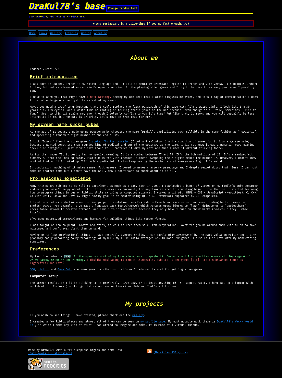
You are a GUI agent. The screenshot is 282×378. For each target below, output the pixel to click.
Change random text (122, 8)
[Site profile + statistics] (50, 353)
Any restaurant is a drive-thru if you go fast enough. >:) (142, 23)
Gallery (56, 33)
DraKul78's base (66, 6)
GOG (32, 269)
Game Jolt (65, 269)
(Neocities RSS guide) (171, 352)
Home (32, 33)
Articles (71, 33)
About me (100, 33)
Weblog (86, 33)
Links (43, 33)
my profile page (152, 321)
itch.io (43, 269)
